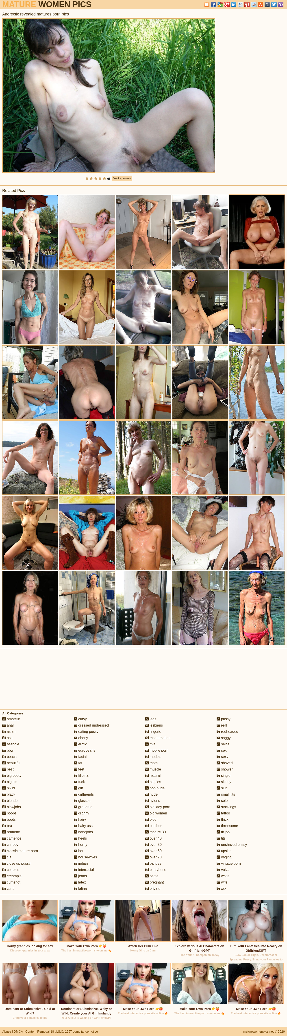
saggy (224, 738)
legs (150, 719)
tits (221, 838)
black (8, 794)
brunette (11, 832)
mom (151, 763)
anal (8, 725)
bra (7, 826)
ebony (81, 738)
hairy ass (83, 826)
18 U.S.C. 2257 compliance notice (74, 1031)
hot (78, 851)
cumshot (11, 882)
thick (222, 819)
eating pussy (86, 731)
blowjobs (11, 807)
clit (6, 857)
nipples (153, 782)
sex (222, 750)
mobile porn (156, 750)
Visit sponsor (122, 178)
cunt (8, 888)
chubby (10, 845)
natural (153, 775)
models (153, 757)
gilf (78, 788)
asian (8, 731)
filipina (81, 775)
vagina (224, 857)
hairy (80, 819)
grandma (83, 807)
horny (80, 845)
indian (81, 863)
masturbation (157, 738)
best (8, 769)
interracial (84, 870)
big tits (9, 782)
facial (80, 757)
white (223, 876)
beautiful (11, 763)
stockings (226, 807)
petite (152, 876)
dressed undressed (91, 725)
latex (80, 882)
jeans (80, 876)
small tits (226, 794)
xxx (221, 888)
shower (225, 769)
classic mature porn (20, 851)
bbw (7, 750)
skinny (224, 782)
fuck (79, 782)
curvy (80, 719)
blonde (10, 801)
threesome (227, 826)
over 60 (153, 851)
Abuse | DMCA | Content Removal (26, 1031)
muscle (153, 769)
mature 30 (155, 832)
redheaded (227, 731)
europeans (84, 750)
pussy (223, 719)
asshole (10, 744)
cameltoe (11, 838)
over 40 (153, 838)
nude (151, 794)
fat (78, 763)
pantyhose (155, 870)
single (223, 775)
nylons (152, 801)
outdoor (153, 826)
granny (81, 813)
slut (222, 788)
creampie (12, 876)
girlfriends (84, 794)
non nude (155, 788)
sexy (222, 757)
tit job (223, 832)
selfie (223, 744)
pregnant (154, 882)
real (222, 725)
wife (222, 882)
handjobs (83, 832)
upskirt (224, 851)
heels (80, 838)
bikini (8, 788)
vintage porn (229, 863)
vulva (223, 870)
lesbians (154, 725)
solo (222, 801)
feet (79, 769)
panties (153, 863)
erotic (80, 744)
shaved (225, 763)
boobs (9, 813)
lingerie (153, 731)
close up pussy (16, 863)
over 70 (153, 857)
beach (9, 757)
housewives (85, 857)
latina (80, 888)
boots (9, 819)
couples (10, 870)
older (151, 819)
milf (150, 744)
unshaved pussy (232, 845)
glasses (82, 801)
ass (7, 738)
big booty (11, 775)
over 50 (153, 845)
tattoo (223, 813)
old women (156, 813)
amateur (11, 719)
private (152, 888)
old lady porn (157, 807)
